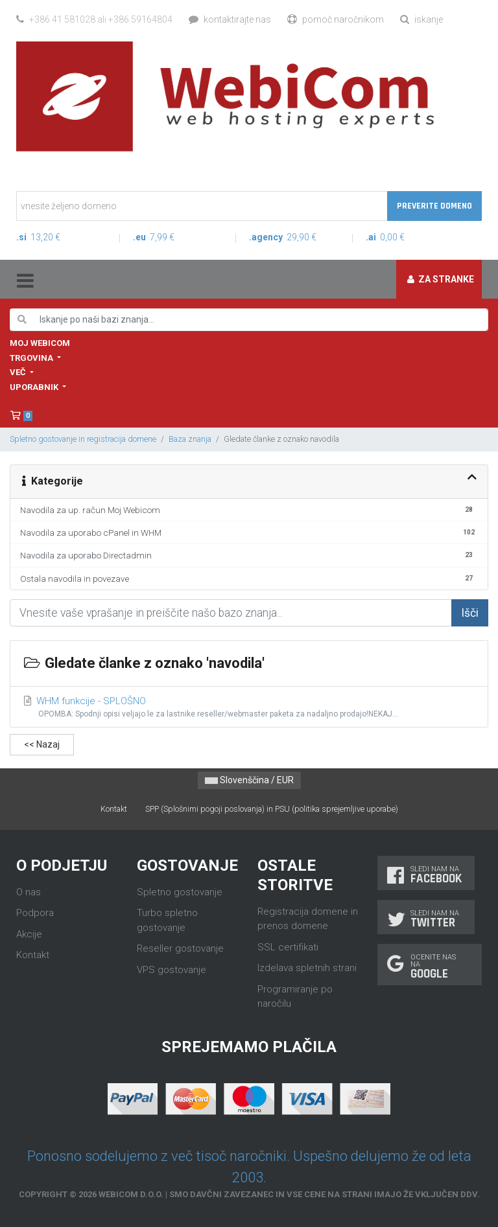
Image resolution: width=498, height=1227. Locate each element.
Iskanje (421, 19)
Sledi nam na (426, 875)
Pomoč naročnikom (335, 19)
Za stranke (440, 279)
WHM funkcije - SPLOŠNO (249, 707)
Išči (470, 612)
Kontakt (114, 809)
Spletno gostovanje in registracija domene (83, 439)
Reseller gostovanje (180, 948)
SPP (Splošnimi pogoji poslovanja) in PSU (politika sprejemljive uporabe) (271, 809)
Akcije (29, 934)
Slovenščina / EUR (249, 780)
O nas (28, 892)
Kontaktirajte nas (230, 19)
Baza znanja (190, 439)
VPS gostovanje (171, 970)
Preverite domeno (434, 206)
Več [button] (19, 372)
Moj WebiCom (40, 343)
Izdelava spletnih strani (307, 968)
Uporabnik (35, 387)
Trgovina (32, 358)
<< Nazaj (42, 744)
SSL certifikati (287, 947)
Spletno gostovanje (179, 892)
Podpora (35, 913)
